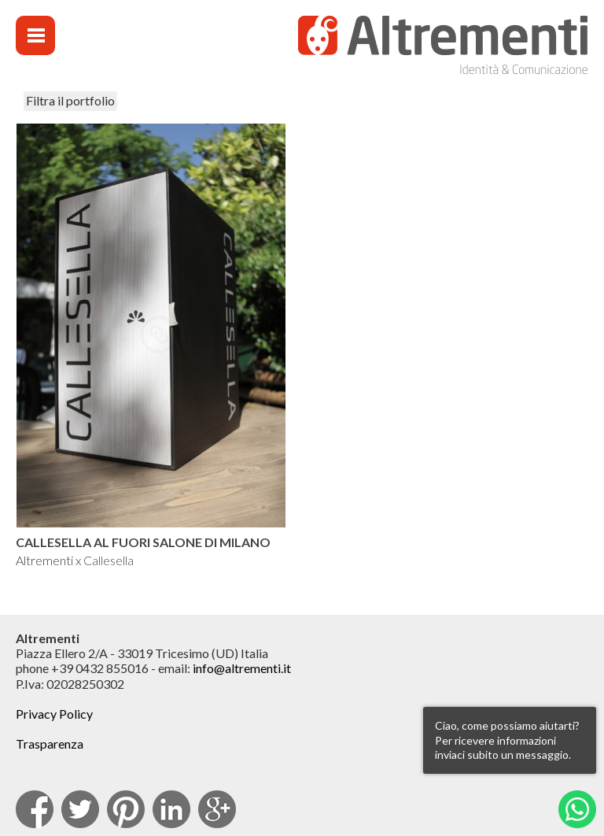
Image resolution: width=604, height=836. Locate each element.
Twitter (80, 809)
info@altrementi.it (242, 667)
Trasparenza (49, 743)
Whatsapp (577, 809)
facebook (34, 809)
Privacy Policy (54, 713)
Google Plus (217, 809)
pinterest (126, 809)
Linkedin (171, 809)
